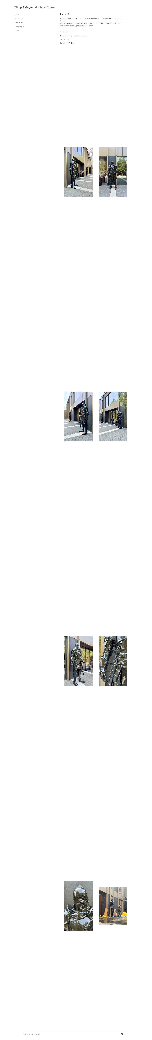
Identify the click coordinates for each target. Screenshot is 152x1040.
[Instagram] (122, 1034)
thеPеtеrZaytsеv (45, 7)
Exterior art (19, 23)
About (17, 15)
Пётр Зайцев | (24, 7)
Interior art (19, 19)
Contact (17, 31)
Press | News (19, 27)
